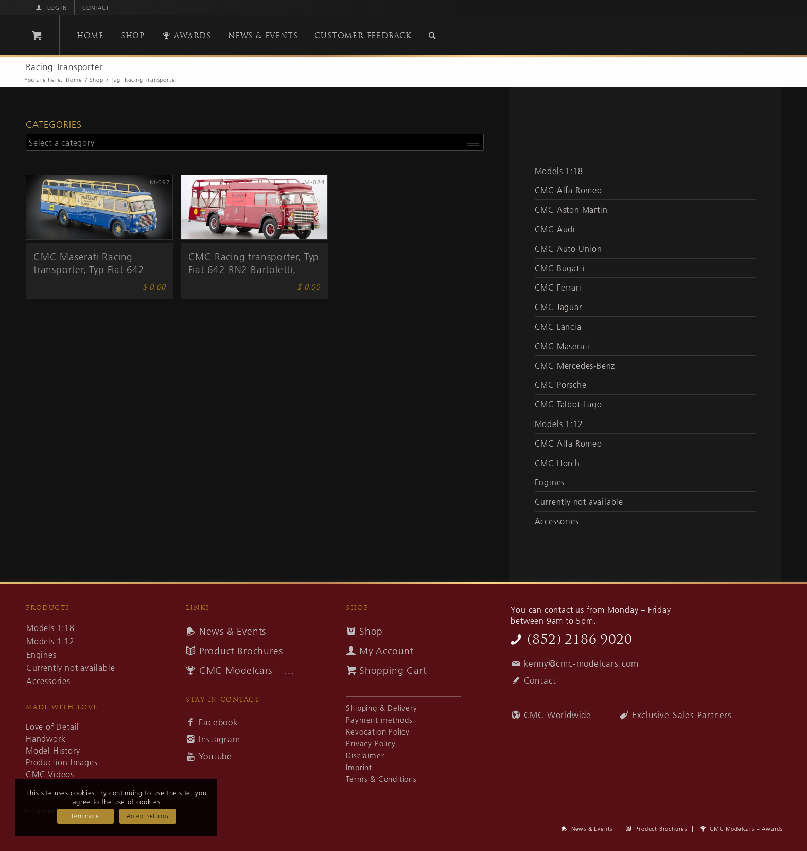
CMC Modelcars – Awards (250, 670)
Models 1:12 (559, 424)
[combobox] (255, 142)
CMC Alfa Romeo (568, 190)
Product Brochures (241, 651)
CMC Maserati (562, 346)
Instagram (219, 739)
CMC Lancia (558, 326)
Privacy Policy (370, 743)
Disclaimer (365, 755)
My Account (386, 651)
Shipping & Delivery (381, 708)
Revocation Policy (378, 732)
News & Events (232, 631)
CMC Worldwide (557, 715)
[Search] (432, 35)
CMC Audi (555, 229)
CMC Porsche (561, 385)
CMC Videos (50, 774)
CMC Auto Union (568, 249)
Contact (96, 7)
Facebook (218, 722)
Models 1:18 (559, 171)
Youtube (215, 756)
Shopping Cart (392, 670)
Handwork (45, 739)
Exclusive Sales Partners (682, 715)
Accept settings (147, 816)
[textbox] (254, 142)
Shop (371, 631)
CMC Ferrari (558, 287)
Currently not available (579, 502)
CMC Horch (557, 463)
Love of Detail (52, 727)
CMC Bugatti (560, 268)
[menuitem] (50, 7)
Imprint (359, 767)
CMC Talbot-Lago (568, 404)
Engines (550, 482)
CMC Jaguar (558, 307)
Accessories (557, 521)
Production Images (62, 762)
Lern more (85, 816)
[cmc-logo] (640, 37)
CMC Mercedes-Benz (575, 366)
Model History (53, 750)
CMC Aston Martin (571, 210)
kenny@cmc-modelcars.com (581, 663)
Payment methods (379, 720)
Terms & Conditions (381, 779)
